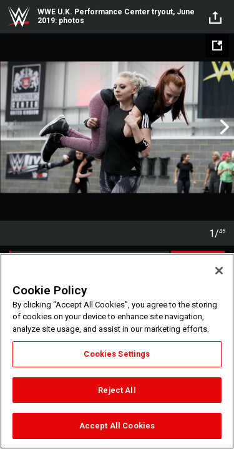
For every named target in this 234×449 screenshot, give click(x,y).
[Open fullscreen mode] (217, 45)
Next (223, 127)
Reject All (116, 390)
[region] (117, 351)
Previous (11, 127)
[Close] (219, 270)
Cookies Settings (117, 354)
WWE (18, 17)
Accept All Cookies (117, 425)
